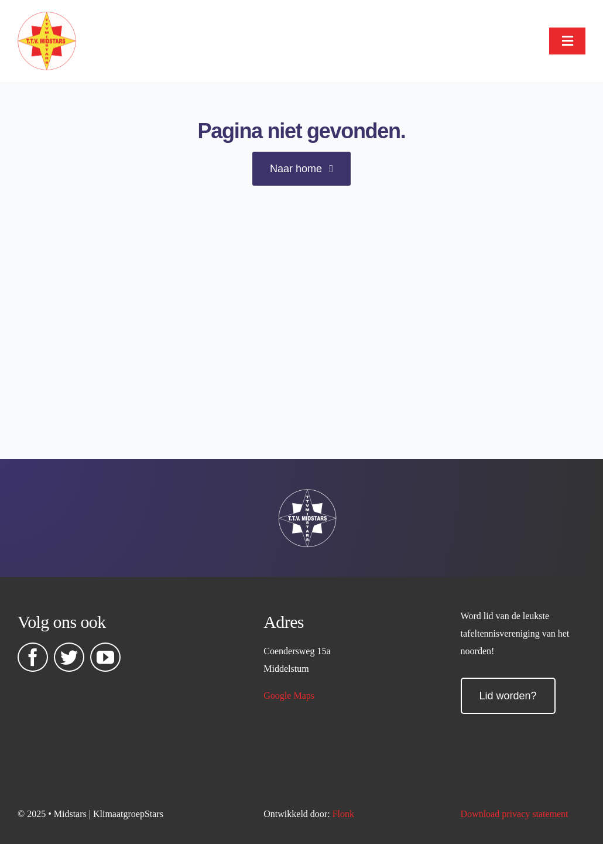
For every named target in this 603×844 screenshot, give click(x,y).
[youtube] (105, 657)
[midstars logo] (47, 17)
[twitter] (69, 657)
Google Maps (288, 696)
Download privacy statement (514, 814)
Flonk (343, 814)
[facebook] (33, 657)
